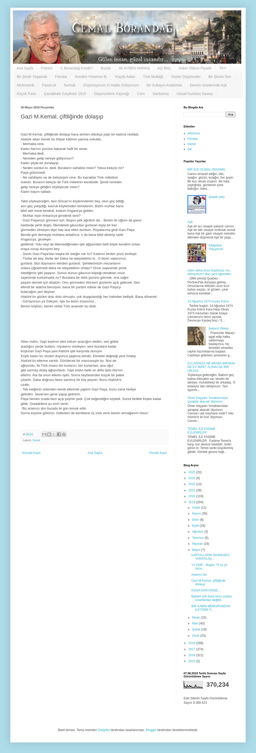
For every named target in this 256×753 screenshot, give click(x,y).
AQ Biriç (164, 68)
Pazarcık (49, 85)
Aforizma (193, 133)
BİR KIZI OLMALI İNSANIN (206, 169)
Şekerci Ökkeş (219, 328)
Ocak (196, 635)
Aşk (190, 222)
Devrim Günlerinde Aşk (208, 85)
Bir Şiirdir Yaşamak (32, 77)
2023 (192, 478)
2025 (192, 472)
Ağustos (198, 531)
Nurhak (70, 85)
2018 (192, 643)
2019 (192, 502)
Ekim (196, 520)
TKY (222, 68)
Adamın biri (199, 574)
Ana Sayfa (25, 68)
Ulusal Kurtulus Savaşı (195, 94)
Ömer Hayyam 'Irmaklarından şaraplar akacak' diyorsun (207, 399)
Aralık (196, 507)
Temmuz (198, 538)
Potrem (47, 68)
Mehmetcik (25, 85)
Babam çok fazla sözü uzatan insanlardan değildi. (211, 598)
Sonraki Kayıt (31, 453)
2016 (192, 655)
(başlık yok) (216, 197)
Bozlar (106, 68)
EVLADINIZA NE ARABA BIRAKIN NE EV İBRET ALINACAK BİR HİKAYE (211, 367)
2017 (192, 649)
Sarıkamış (161, 94)
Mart (195, 623)
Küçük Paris (26, 94)
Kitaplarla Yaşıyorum (216, 247)
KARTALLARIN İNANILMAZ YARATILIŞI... (210, 556)
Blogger (151, 730)
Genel (36, 440)
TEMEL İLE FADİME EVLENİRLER (201, 430)
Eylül (196, 525)
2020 (192, 496)
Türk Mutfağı (153, 77)
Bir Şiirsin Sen (219, 77)
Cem (141, 94)
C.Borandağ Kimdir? (77, 68)
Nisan (196, 617)
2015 (192, 661)
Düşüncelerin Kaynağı (111, 94)
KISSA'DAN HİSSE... (205, 590)
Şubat (196, 629)
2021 (192, 490)
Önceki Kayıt (158, 453)
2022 (192, 484)
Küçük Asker (125, 77)
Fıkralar (61, 77)
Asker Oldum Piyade (195, 68)
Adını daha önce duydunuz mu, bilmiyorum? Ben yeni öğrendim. (209, 272)
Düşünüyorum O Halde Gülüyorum (111, 85)
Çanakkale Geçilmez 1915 (65, 94)
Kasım (197, 513)
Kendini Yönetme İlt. (91, 77)
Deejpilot (104, 730)
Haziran (198, 544)
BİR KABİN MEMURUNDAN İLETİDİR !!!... (210, 608)
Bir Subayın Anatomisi (164, 85)
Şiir (189, 149)
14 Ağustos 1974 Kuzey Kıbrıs (208, 301)
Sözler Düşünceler (186, 77)
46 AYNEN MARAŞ (134, 68)
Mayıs (196, 550)
